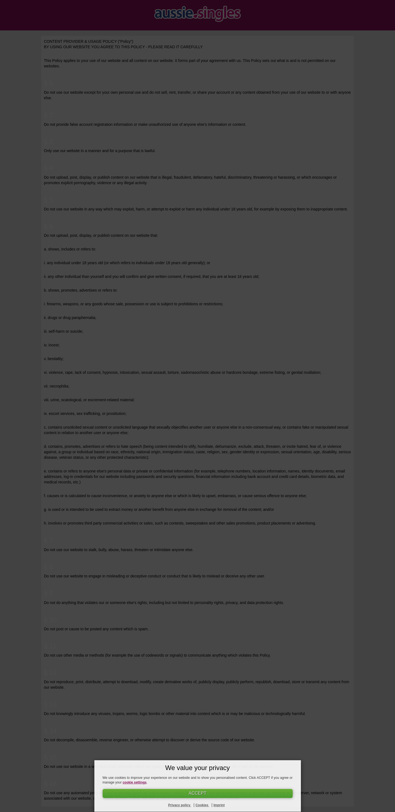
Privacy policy (179, 805)
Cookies (202, 805)
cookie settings (134, 782)
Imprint (219, 805)
